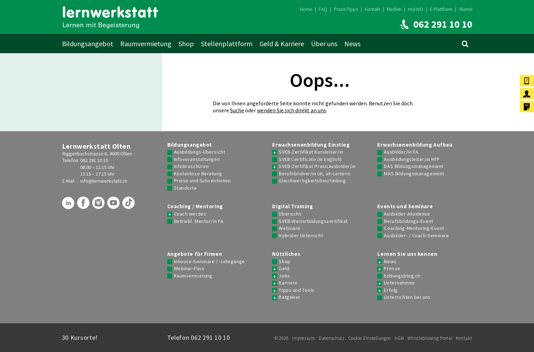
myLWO (415, 9)
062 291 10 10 (94, 160)
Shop (186, 43)
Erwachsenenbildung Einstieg (311, 145)
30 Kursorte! (80, 337)
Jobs (284, 276)
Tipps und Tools (296, 290)
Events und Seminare (405, 206)
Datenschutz (332, 338)
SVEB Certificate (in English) (310, 159)
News (352, 43)
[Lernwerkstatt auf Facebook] (84, 205)
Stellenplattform (226, 43)
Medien (394, 9)
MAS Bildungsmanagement (414, 174)
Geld (284, 269)
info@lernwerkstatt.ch (103, 181)
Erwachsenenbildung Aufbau (414, 145)
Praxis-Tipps (346, 9)
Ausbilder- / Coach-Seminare (416, 236)
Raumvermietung (145, 43)
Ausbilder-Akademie (407, 214)
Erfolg (391, 290)
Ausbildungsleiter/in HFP (412, 159)
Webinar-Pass (189, 269)
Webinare (289, 228)
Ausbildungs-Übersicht (199, 152)
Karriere (288, 283)
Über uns (324, 43)
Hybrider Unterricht (301, 236)
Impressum (303, 338)
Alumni (465, 9)
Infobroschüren (191, 166)
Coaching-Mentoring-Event (414, 228)
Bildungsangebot (87, 43)
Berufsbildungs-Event (408, 221)
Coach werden (190, 214)
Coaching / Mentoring (195, 206)
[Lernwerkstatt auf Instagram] (99, 205)
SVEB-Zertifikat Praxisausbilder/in (317, 166)
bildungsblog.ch (402, 276)
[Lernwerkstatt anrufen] (434, 24)
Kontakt (372, 9)
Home (306, 9)
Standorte (185, 188)
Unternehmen (399, 283)
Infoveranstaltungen (197, 159)
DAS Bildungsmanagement (413, 166)
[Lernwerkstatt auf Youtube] (114, 205)
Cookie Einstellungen (369, 338)
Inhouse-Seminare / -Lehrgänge (209, 262)
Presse (392, 269)
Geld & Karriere (281, 43)
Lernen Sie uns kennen (407, 254)
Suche (237, 110)
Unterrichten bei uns (407, 297)
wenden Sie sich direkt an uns (291, 110)
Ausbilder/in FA (401, 152)
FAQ (323, 9)
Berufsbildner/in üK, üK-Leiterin (314, 174)
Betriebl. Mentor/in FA (199, 221)
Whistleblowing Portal (429, 338)
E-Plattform (441, 9)
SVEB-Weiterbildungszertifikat (313, 221)
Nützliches (286, 254)
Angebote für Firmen (194, 254)
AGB (399, 338)
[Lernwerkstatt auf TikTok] (129, 205)
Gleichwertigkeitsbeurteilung (312, 181)
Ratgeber (289, 297)
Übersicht (290, 214)
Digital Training (292, 206)
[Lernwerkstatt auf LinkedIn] (69, 205)
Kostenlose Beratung (198, 174)
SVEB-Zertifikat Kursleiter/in (311, 152)
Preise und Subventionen (202, 181)
